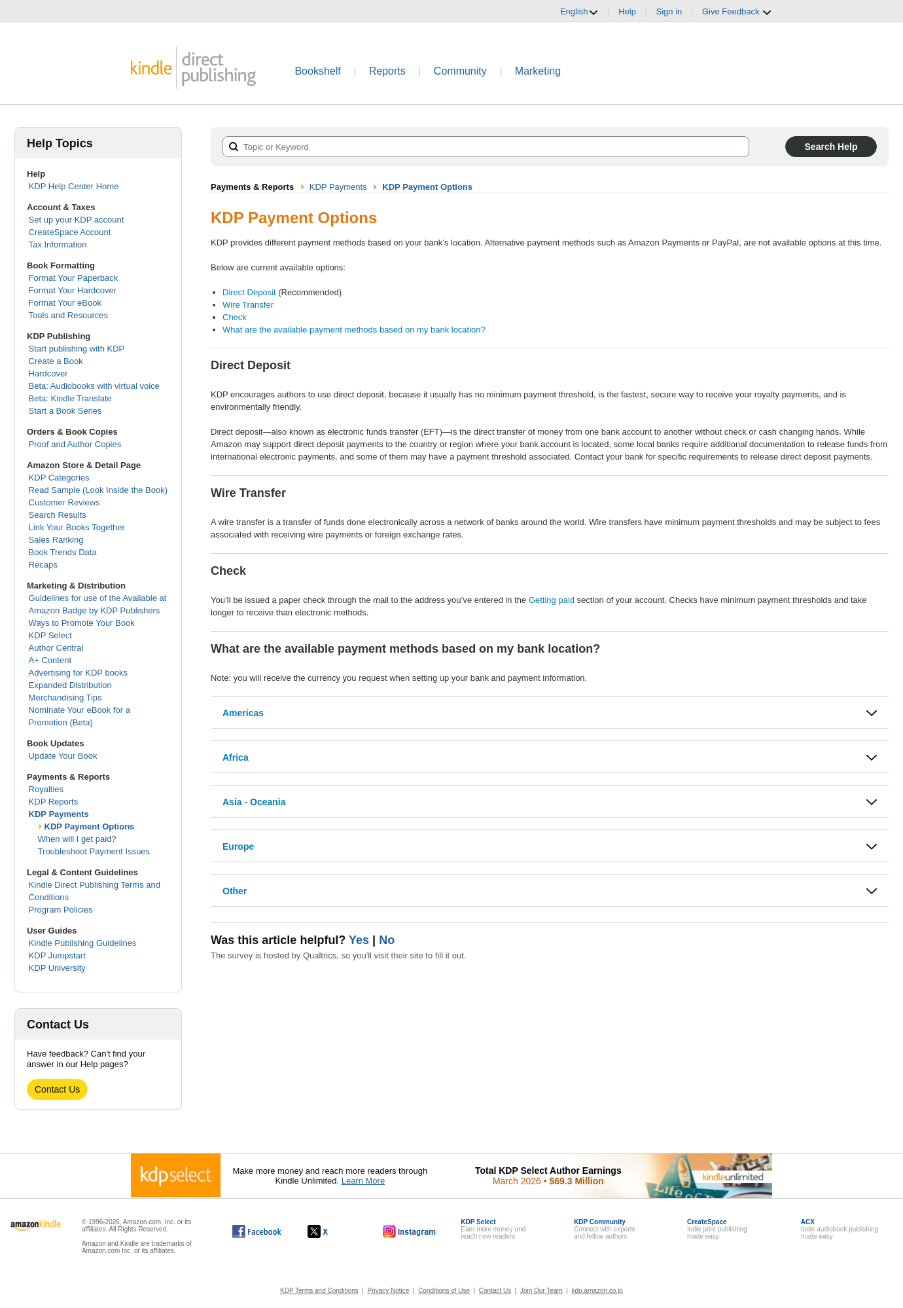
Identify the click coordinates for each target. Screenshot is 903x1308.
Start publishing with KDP (77, 349)
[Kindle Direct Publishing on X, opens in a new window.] (331, 1231)
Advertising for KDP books (78, 673)
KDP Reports (54, 802)
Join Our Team (541, 1290)
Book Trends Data (63, 552)
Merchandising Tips (65, 697)
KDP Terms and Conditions (319, 1290)
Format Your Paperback (73, 278)
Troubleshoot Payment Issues (94, 851)
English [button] (579, 12)
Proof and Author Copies (75, 444)
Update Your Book (63, 756)
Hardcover (48, 373)
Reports (387, 71)
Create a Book (56, 361)
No (387, 940)
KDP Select (50, 635)
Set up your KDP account (76, 220)
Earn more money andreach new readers (493, 1229)
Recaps (43, 565)
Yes (359, 940)
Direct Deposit (249, 292)
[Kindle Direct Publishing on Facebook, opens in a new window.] (256, 1231)
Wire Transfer (248, 305)
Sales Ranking (56, 540)
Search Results (57, 515)
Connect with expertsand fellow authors (604, 1229)
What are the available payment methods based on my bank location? (354, 330)
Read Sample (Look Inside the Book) (98, 490)
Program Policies (61, 910)
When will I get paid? (77, 839)
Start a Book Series (65, 411)
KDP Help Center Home (74, 186)
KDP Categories (59, 477)
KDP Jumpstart (57, 955)
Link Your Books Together (77, 527)
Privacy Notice (389, 1290)
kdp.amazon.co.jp (597, 1290)
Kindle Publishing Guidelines (83, 943)
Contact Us (57, 1089)
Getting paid (552, 600)
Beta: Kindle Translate (70, 398)
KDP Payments (59, 814)
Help (627, 11)
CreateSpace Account (70, 232)
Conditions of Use (444, 1290)
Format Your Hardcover (72, 290)
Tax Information (58, 244)
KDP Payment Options (89, 826)
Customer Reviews (64, 502)
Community (460, 71)
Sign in (669, 11)
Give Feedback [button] (737, 12)
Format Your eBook (65, 303)
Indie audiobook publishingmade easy (839, 1229)
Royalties (46, 789)
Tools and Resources (68, 315)
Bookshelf (317, 71)
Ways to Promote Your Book (82, 623)
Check (234, 317)
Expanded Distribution (70, 685)
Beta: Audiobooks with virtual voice (94, 386)
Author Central (56, 648)
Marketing (538, 71)
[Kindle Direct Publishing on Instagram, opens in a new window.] (409, 1231)
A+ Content (50, 660)
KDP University (57, 968)
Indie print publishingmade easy (717, 1229)
